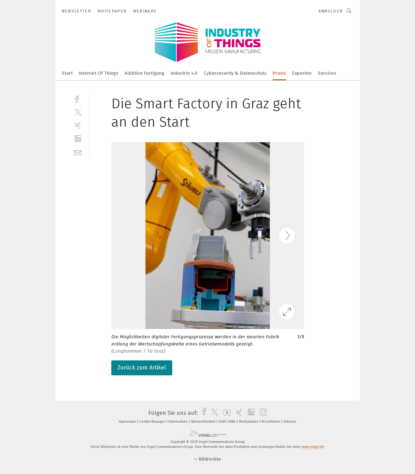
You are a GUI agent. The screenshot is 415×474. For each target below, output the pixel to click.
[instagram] (261, 413)
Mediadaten (249, 422)
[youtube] (225, 413)
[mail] (78, 152)
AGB (222, 422)
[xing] (78, 125)
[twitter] (78, 112)
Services (327, 73)
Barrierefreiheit (203, 422)
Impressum (128, 422)
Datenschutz (178, 422)
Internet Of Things (98, 73)
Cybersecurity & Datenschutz (235, 73)
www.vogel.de (313, 447)
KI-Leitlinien (271, 422)
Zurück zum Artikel (142, 367)
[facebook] (78, 98)
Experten (301, 73)
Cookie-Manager (152, 422)
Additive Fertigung (144, 73)
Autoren (290, 422)
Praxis (279, 73)
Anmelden (330, 11)
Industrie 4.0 (184, 73)
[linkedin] (78, 139)
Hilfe (232, 422)
